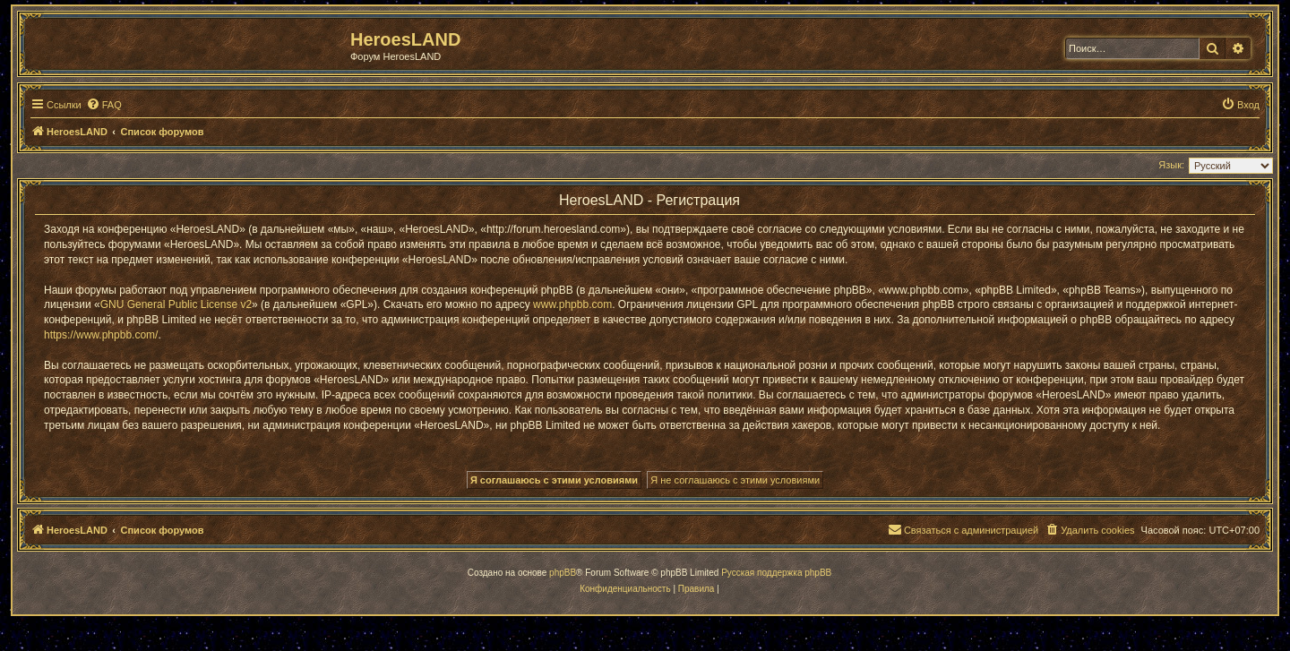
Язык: (1171, 164)
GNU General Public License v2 (176, 304)
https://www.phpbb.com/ (101, 335)
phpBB (562, 573)
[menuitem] (104, 105)
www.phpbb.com (572, 304)
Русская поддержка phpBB (776, 573)
